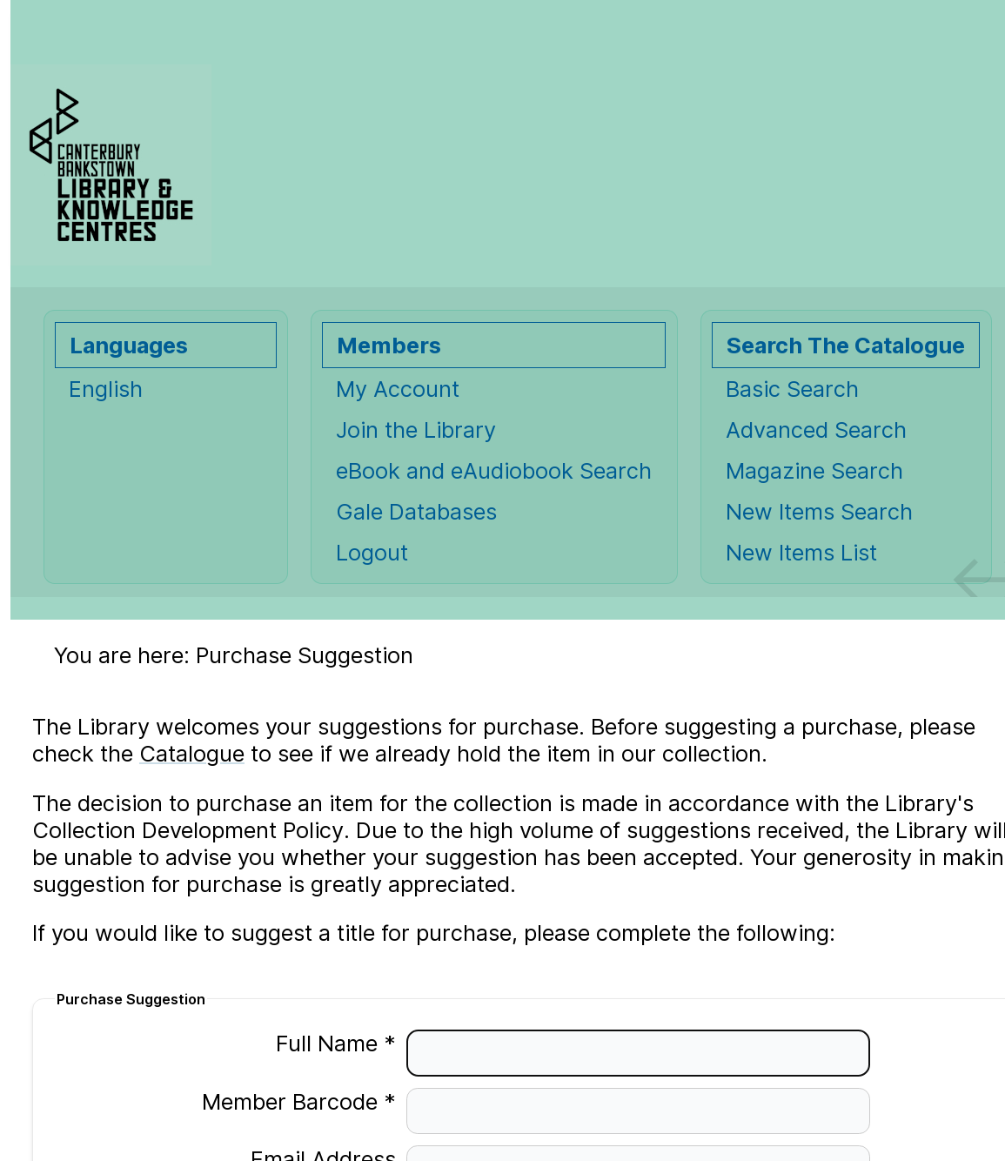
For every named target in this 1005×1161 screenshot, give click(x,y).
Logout (372, 552)
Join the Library (416, 429)
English (106, 388)
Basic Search (792, 388)
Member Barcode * (289, 1101)
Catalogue (192, 753)
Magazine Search (814, 470)
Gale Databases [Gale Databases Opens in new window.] (416, 511)
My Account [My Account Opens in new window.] (397, 388)
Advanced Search (816, 429)
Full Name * (326, 1043)
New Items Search (819, 511)
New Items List (801, 552)
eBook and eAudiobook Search (494, 470)
